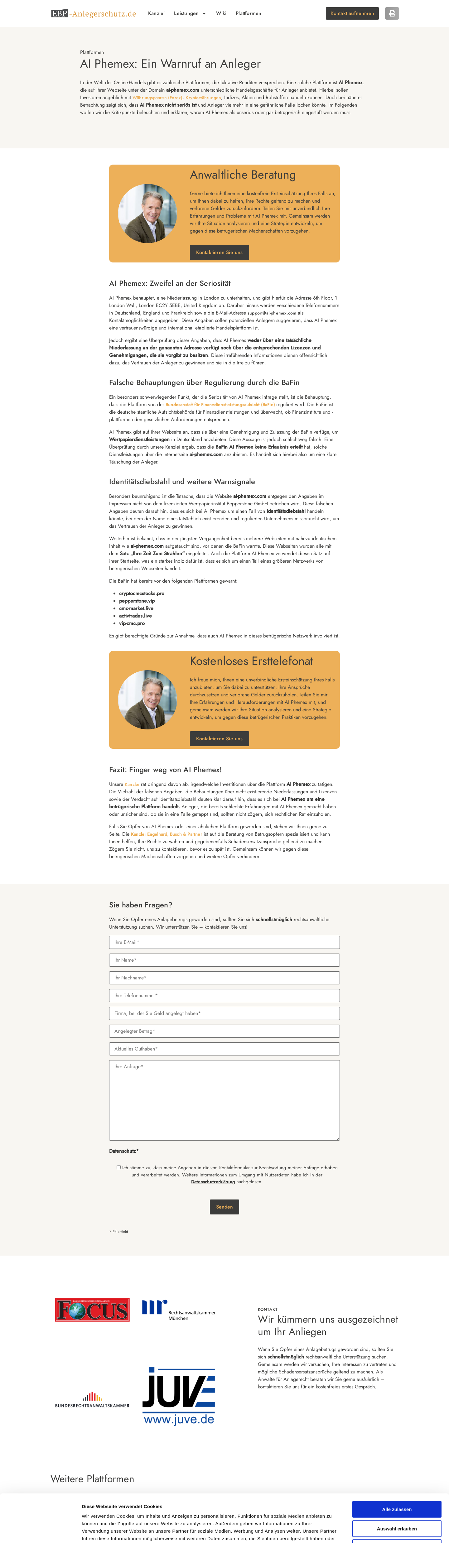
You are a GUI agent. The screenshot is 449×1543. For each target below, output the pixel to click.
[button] (392, 13)
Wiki (221, 13)
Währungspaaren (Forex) (157, 97)
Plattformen (248, 13)
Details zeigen (332, 1530)
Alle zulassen (397, 1464)
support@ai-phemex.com (272, 313)
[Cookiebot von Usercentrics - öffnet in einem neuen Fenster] (40, 1531)
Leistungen (190, 13)
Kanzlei (156, 13)
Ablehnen (397, 1502)
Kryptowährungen (203, 97)
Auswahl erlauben (397, 1483)
